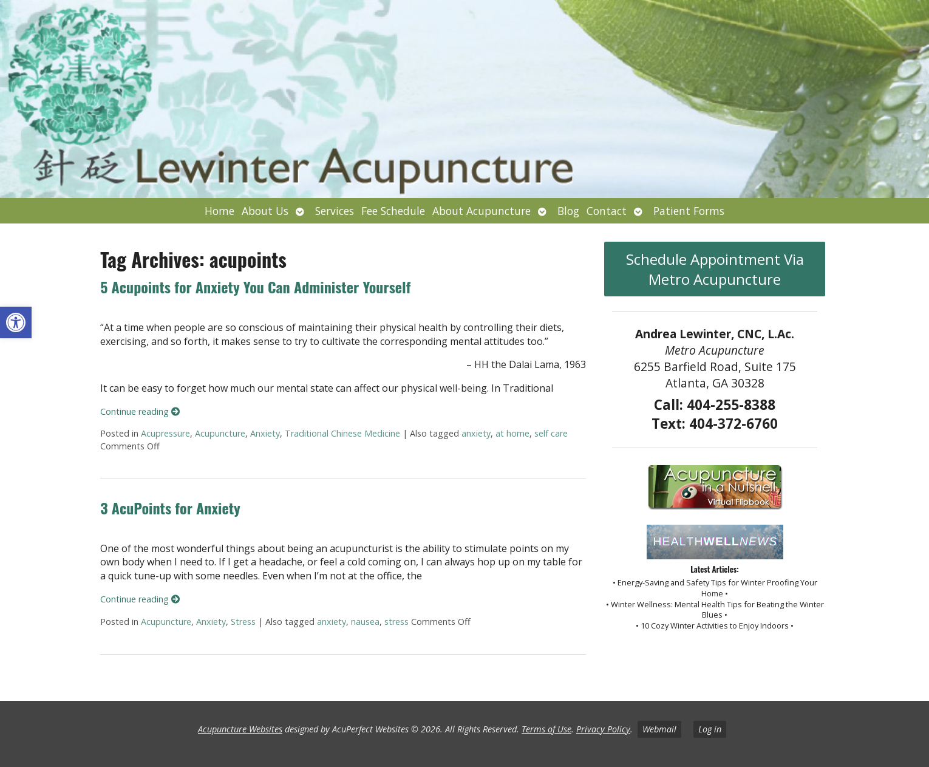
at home (512, 433)
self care (551, 433)
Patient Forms (688, 210)
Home (219, 210)
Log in (709, 729)
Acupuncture (220, 433)
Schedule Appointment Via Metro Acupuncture (715, 269)
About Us (265, 210)
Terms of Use (546, 729)
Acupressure (165, 433)
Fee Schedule (393, 210)
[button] (16, 322)
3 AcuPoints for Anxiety (170, 508)
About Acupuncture (481, 210)
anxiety (476, 433)
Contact (607, 210)
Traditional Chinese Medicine (342, 433)
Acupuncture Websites (240, 729)
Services (334, 210)
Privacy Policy (603, 729)
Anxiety (265, 433)
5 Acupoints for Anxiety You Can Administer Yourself (255, 287)
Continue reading (140, 411)
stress (396, 621)
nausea (365, 621)
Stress (243, 621)
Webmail (659, 729)
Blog (568, 210)
